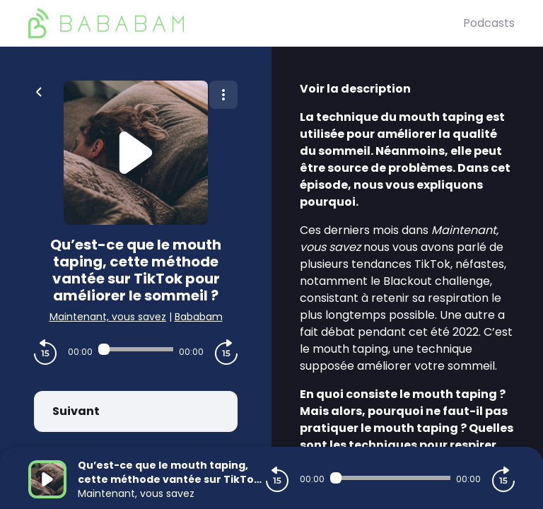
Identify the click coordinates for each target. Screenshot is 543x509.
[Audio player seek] (135, 349)
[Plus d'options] (223, 95)
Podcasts (489, 23)
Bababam (199, 317)
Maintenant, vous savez (107, 317)
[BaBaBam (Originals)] (245, 23)
